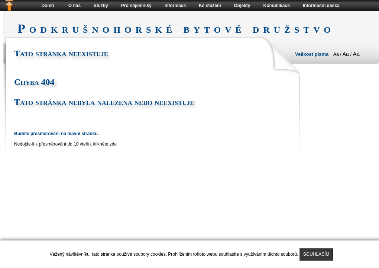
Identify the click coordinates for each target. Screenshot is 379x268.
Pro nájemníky (136, 5)
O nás (74, 5)
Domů (47, 5)
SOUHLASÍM (316, 254)
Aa (336, 54)
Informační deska (321, 5)
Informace (175, 5)
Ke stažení (210, 5)
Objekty (242, 5)
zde (113, 144)
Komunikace (276, 5)
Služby (101, 5)
